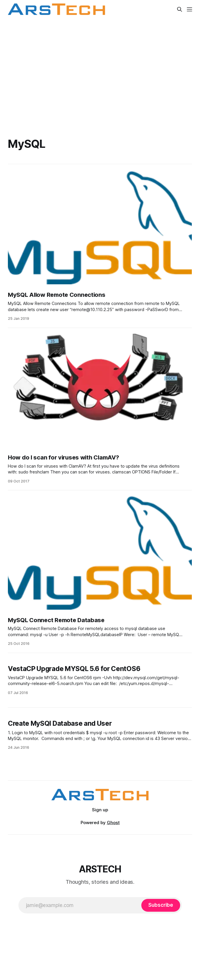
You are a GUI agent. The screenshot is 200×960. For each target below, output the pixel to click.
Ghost (113, 822)
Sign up (100, 809)
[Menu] (189, 9)
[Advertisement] (100, 71)
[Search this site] (179, 9)
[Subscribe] (160, 905)
